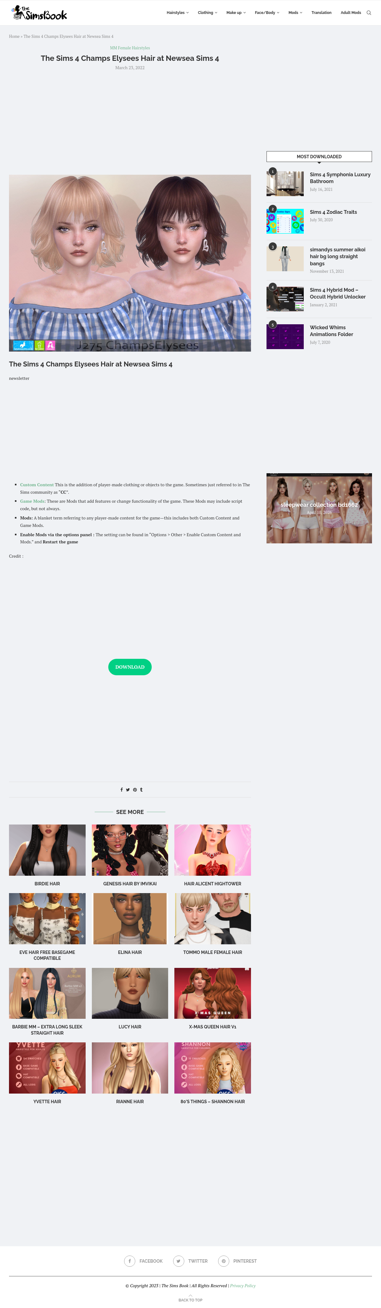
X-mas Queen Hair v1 (212, 1026)
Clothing (205, 13)
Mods (293, 13)
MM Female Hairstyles (130, 48)
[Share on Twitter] (128, 790)
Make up (234, 13)
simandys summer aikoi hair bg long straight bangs (337, 257)
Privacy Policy (242, 1285)
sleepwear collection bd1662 (319, 504)
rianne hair (130, 1101)
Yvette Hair (47, 1101)
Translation (321, 13)
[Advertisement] (130, 122)
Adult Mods (351, 13)
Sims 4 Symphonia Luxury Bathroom (340, 178)
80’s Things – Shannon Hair (213, 1101)
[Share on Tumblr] (141, 790)
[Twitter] (190, 1261)
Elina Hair (130, 952)
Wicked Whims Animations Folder (331, 331)
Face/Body (265, 13)
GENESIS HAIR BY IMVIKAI (130, 883)
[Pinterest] (237, 1261)
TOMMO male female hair (212, 952)
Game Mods (32, 501)
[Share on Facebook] (121, 790)
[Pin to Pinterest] (135, 790)
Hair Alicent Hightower (212, 883)
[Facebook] (143, 1261)
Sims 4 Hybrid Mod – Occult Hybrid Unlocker (338, 293)
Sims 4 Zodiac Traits (333, 212)
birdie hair (47, 883)
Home (14, 36)
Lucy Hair (130, 1026)
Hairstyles (176, 13)
